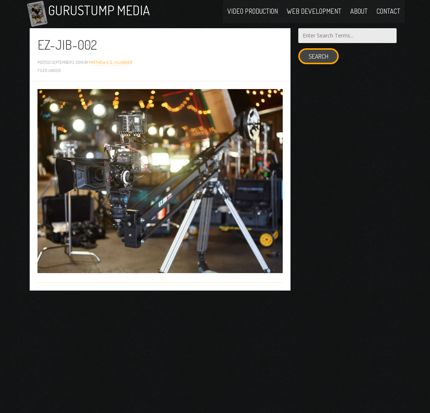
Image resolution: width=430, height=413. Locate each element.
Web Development (314, 12)
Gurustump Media (104, 12)
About (359, 12)
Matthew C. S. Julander (110, 65)
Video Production (252, 12)
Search (318, 59)
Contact (388, 12)
